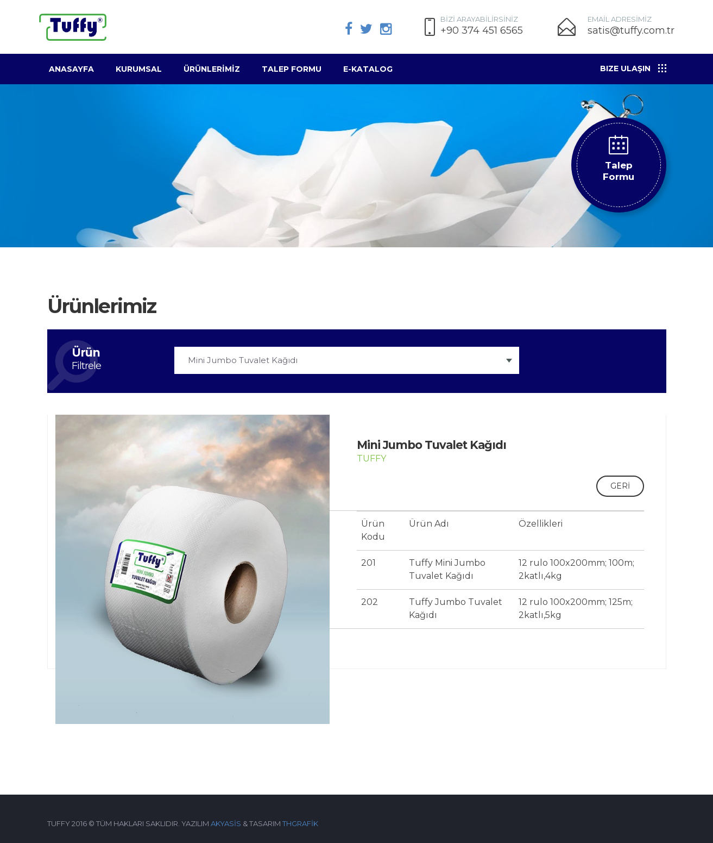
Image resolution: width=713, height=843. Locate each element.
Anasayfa (71, 69)
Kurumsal (139, 69)
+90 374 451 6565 (481, 30)
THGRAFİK (300, 823)
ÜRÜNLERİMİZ (212, 69)
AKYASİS (226, 823)
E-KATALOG (368, 69)
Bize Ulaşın (625, 68)
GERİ (620, 486)
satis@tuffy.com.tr (631, 30)
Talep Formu (291, 69)
